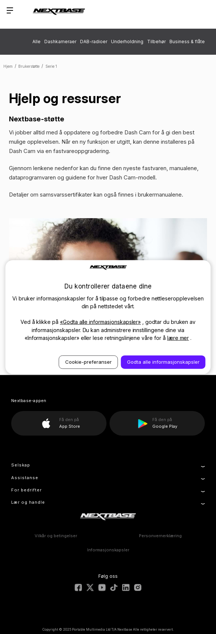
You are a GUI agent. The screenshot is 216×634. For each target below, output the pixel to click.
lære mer (178, 338)
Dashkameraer (60, 41)
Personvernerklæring (160, 535)
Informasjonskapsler (108, 549)
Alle (36, 41)
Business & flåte (187, 41)
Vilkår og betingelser (56, 535)
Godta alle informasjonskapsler (163, 362)
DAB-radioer (93, 41)
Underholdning (127, 41)
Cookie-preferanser (88, 362)
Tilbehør (156, 41)
